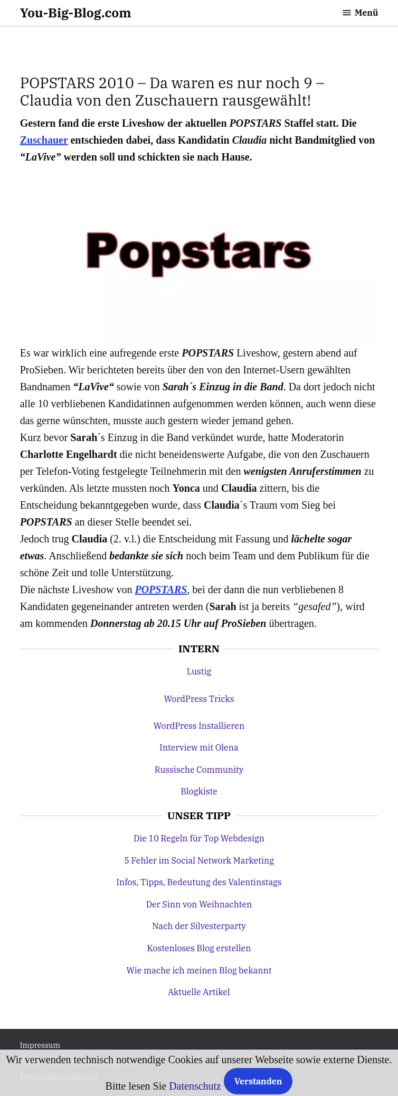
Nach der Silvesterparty (199, 926)
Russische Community (199, 769)
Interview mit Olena (198, 747)
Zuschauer (44, 140)
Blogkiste (199, 791)
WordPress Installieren (199, 725)
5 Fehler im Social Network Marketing (199, 860)
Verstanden (258, 1081)
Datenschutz (195, 1086)
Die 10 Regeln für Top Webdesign (199, 838)
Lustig (199, 671)
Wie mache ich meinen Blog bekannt (198, 970)
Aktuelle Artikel (199, 992)
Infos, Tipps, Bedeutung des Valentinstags (198, 882)
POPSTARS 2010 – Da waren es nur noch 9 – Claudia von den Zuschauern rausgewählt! (172, 91)
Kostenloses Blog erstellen (199, 948)
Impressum (40, 1045)
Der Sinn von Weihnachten (199, 904)
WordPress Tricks (199, 699)
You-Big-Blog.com (75, 12)
